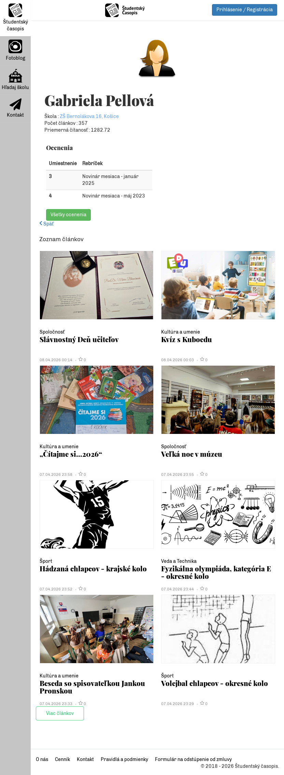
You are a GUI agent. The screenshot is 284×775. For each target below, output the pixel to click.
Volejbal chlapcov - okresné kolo (214, 683)
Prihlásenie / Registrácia (244, 10)
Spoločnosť (52, 332)
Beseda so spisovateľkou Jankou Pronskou (92, 686)
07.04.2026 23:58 (56, 474)
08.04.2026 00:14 (56, 359)
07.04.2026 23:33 (56, 703)
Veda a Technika (179, 561)
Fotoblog (15, 50)
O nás (42, 759)
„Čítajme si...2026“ (71, 453)
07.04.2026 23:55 (177, 474)
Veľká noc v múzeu (191, 453)
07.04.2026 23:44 (177, 589)
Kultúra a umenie (180, 332)
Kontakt (15, 108)
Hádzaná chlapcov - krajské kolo (93, 568)
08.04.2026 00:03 (177, 359)
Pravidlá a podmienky (124, 759)
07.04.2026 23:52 (56, 589)
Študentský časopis (15, 17)
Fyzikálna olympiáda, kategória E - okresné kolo (216, 572)
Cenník (62, 759)
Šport (46, 561)
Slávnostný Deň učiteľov (79, 339)
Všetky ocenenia (68, 215)
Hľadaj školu (15, 79)
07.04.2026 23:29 (177, 703)
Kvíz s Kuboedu (186, 339)
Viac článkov (60, 713)
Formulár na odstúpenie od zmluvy (193, 759)
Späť (46, 224)
